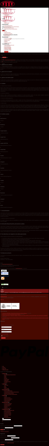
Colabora (3, 18)
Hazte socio (6, 19)
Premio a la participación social (9, 45)
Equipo (5, 11)
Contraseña (2, 427)
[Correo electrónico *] (6, 331)
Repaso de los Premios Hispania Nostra (10, 29)
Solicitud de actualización (8, 33)
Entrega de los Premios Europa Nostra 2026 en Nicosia (11, 314)
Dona (5, 20)
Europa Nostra (6, 14)
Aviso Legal (4, 368)
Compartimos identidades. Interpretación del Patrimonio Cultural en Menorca (14, 313)
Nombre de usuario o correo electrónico (7, 425)
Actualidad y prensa (7, 16)
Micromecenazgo (5, 37)
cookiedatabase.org (19, 268)
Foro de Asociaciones (7, 47)
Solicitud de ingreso (7, 32)
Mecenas (5, 12)
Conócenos (4, 8)
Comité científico (7, 35)
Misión (5, 10)
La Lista (5, 31)
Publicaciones (6, 15)
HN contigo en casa (7, 52)
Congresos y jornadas (7, 48)
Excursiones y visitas (7, 49)
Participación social (5, 43)
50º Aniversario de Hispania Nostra (10, 9)
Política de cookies (5, 369)
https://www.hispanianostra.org (10, 59)
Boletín (5, 22)
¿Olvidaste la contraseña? (4, 431)
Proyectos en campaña (8, 38)
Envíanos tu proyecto (7, 42)
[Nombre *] (6, 327)
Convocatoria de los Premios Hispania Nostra (11, 26)
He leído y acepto (5, 335)
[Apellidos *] (6, 329)
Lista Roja (4, 30)
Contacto (3, 367)
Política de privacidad (4, 333)
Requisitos (6, 41)
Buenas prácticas (5, 24)
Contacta (5, 17)
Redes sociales (6, 23)
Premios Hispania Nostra (8, 25)
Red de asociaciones (7, 46)
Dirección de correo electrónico (5, 437)
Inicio (3, 366)
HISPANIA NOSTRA (3, 296)
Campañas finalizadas (7, 39)
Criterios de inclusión (7, 34)
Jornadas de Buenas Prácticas (9, 27)
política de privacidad (10, 442)
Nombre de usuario (3, 435)
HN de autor (6, 50)
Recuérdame (6, 429)
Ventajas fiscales (7, 40)
